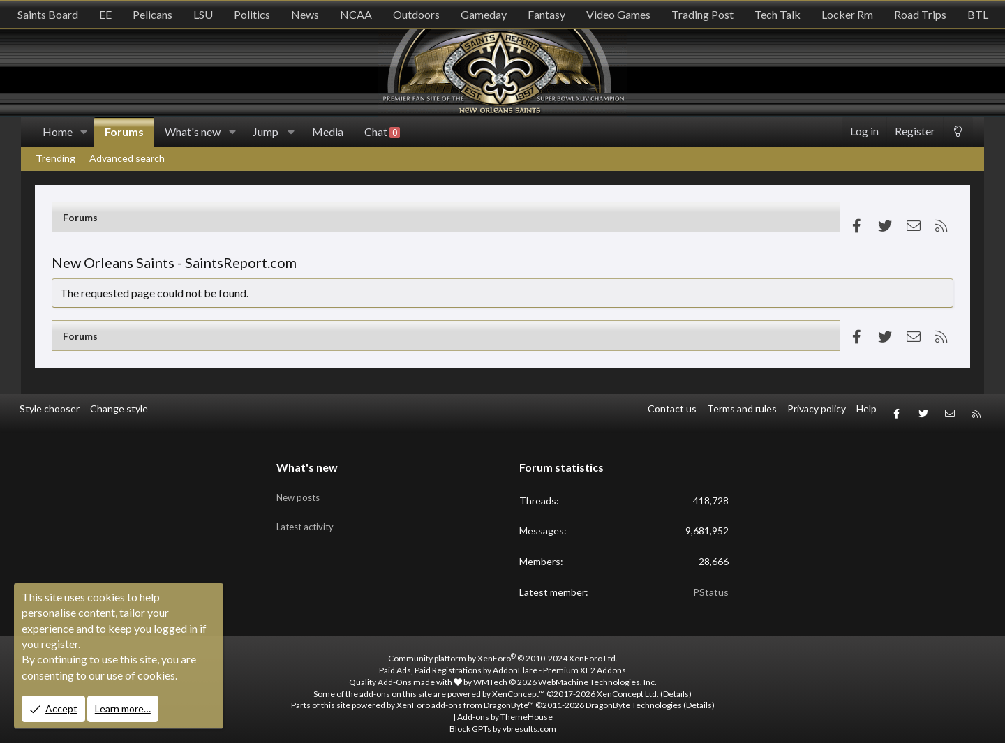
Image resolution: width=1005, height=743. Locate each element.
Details (676, 685)
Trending (55, 158)
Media (327, 131)
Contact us (672, 408)
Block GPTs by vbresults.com (502, 719)
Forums (124, 131)
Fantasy (546, 14)
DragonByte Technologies (634, 696)
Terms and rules (742, 408)
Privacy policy (816, 408)
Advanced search (127, 158)
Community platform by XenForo (503, 649)
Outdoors (416, 14)
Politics (252, 14)
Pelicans (152, 14)
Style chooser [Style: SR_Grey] (50, 408)
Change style (119, 408)
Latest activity (307, 510)
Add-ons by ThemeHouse (505, 708)
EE (105, 14)
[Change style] (958, 132)
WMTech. (565, 673)
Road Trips (920, 14)
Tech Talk (777, 14)
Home (58, 131)
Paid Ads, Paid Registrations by (502, 661)
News (305, 14)
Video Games (618, 14)
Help (866, 408)
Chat (382, 132)
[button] (84, 132)
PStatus (711, 583)
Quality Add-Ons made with (405, 673)
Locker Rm (847, 14)
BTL (977, 14)
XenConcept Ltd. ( (630, 685)
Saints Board (47, 14)
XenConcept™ (518, 685)
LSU (203, 14)
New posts (300, 483)
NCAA (356, 14)
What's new (193, 131)
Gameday (484, 14)
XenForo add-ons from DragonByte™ (465, 696)
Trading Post (702, 14)
